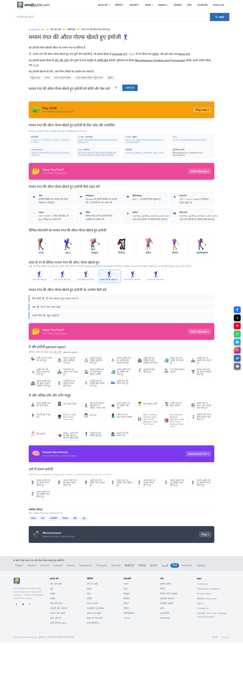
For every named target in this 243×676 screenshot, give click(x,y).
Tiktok (127, 651)
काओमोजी (202, 5)
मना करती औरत (67, 404)
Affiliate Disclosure (207, 632)
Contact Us (203, 642)
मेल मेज (90, 415)
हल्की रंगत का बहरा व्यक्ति (173, 404)
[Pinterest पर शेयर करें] (237, 326)
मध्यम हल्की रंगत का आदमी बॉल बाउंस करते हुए (121, 360)
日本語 (142, 599)
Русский (116, 599)
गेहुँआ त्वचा (35, 77)
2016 (36, 65)
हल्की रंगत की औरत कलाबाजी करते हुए (40, 372)
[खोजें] (219, 17)
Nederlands (85, 599)
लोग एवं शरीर (92, 617)
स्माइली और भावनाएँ (58, 642)
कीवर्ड (162, 622)
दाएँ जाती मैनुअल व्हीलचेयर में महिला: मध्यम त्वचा (95, 405)
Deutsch (44, 599)
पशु (83, 518)
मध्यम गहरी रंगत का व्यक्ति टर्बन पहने (120, 405)
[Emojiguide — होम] (17, 614)
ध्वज (89, 627)
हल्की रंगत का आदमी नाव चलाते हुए (201, 360)
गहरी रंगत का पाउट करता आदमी (121, 415)
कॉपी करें (130, 87)
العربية (164, 599)
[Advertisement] (121, 572)
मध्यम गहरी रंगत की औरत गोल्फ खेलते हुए (67, 482)
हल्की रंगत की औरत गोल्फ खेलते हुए (94, 482)
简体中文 (129, 599)
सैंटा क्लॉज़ (38, 434)
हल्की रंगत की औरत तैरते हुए (119, 382)
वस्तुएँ (52, 627)
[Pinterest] (29, 638)
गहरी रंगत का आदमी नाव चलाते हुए (67, 372)
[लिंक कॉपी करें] (237, 358)
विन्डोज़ (127, 632)
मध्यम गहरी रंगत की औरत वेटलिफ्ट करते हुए (201, 372)
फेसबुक (127, 627)
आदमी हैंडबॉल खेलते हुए (146, 370)
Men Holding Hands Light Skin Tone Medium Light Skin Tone (147, 419)
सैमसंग (126, 642)
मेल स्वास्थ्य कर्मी (147, 404)
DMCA (200, 637)
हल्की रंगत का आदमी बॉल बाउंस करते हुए (94, 383)
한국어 (153, 599)
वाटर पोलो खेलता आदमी (174, 370)
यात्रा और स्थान (56, 637)
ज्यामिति (53, 518)
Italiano (71, 599)
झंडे (51, 622)
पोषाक (65, 518)
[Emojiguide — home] (33, 5)
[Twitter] (23, 638)
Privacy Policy (204, 627)
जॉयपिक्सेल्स (129, 647)
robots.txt (225, 671)
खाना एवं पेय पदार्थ (95, 651)
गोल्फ (47, 77)
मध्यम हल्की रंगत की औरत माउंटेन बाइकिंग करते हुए (41, 383)
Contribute (202, 617)
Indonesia (186, 599)
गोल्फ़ (33, 518)
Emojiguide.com (37, 29)
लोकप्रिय (177, 5)
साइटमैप (215, 671)
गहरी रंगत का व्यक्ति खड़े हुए (93, 434)
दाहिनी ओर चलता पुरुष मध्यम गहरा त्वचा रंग (201, 417)
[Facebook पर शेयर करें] (237, 309)
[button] (51, 139)
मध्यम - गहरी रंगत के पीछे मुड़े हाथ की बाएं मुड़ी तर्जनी (67, 435)
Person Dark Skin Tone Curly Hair (66, 417)
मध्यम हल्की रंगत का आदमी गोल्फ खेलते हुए (201, 482)
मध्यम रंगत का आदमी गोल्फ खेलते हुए (146, 482)
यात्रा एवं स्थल (92, 637)
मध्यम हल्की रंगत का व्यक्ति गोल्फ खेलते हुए (174, 482)
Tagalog (200, 599)
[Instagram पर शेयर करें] (237, 350)
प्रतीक (52, 632)
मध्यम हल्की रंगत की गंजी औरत (41, 404)
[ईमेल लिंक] (237, 366)
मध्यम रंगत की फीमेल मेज (120, 434)
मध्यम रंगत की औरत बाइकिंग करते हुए (66, 360)
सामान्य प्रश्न (218, 5)
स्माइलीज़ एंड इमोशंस (95, 642)
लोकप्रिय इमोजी (166, 637)
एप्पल (126, 617)
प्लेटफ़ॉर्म (134, 5)
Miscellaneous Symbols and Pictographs (188, 153)
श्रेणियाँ (119, 5)
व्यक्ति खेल (71, 29)
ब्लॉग (189, 5)
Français (58, 599)
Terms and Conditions (208, 622)
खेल (75, 518)
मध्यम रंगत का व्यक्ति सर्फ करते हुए (174, 360)
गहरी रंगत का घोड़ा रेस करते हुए (41, 359)
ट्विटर (126, 637)
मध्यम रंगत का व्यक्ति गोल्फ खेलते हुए (121, 482)
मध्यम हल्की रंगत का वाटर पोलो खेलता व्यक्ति (94, 372)
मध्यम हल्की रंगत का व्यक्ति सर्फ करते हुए (121, 372)
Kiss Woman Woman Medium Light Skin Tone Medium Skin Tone (174, 420)
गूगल (126, 622)
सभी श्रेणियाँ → (93, 656)
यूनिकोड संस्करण (167, 632)
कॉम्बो (149, 5)
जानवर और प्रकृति (57, 647)
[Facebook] (16, 638)
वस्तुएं (89, 622)
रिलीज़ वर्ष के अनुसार (169, 627)
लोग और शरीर (55, 29)
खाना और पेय (55, 651)
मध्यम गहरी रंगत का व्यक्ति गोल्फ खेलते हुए (40, 494)
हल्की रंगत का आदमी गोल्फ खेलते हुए (66, 383)
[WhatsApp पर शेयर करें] (237, 334)
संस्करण (163, 5)
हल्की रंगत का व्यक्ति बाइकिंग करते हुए (93, 360)
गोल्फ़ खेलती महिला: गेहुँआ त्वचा (89, 77)
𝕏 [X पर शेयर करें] (237, 318)
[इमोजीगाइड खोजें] (112, 17)
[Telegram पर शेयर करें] (237, 342)
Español (32, 599)
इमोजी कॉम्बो (165, 617)
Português (101, 599)
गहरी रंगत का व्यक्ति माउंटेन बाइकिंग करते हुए (147, 360)
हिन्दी (174, 599)
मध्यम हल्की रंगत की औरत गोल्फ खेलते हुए (41, 482)
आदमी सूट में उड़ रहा (40, 415)
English (19, 599)
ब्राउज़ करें (104, 5)
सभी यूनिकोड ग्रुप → (58, 656)
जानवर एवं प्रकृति (94, 647)
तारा (43, 518)
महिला (110, 77)
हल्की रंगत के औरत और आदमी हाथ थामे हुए (201, 405)
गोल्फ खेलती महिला (63, 77)
